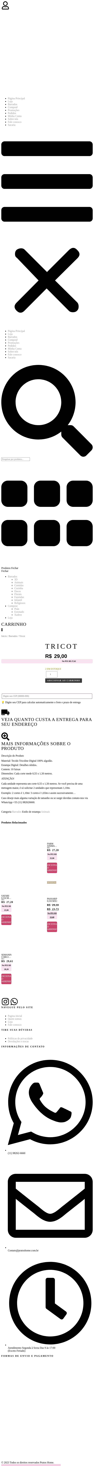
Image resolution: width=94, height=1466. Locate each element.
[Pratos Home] (43, 92)
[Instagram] (5, 1002)
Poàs (16, 608)
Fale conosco (14, 122)
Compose (13, 606)
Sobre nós (13, 119)
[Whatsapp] (14, 1002)
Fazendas (19, 597)
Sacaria (11, 124)
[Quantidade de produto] (51, 674)
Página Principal (16, 98)
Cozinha (18, 588)
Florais (17, 594)
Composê (13, 107)
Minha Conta (14, 116)
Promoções (13, 110)
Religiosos (19, 603)
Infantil (18, 600)
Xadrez (18, 614)
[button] (47, 228)
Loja (10, 101)
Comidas (19, 585)
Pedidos (12, 113)
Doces (17, 591)
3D (16, 579)
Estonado (19, 611)
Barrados (12, 104)
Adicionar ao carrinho (63, 680)
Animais (18, 582)
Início (4, 636)
